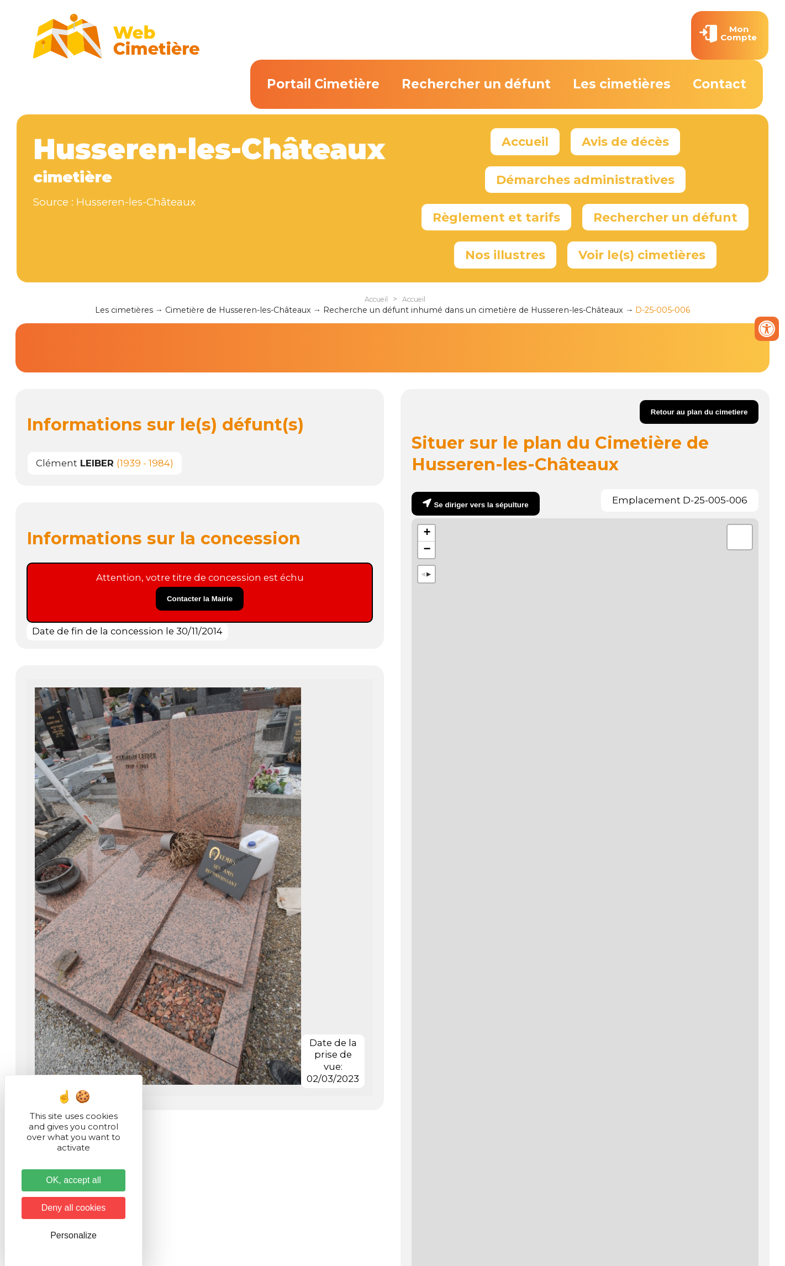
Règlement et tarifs (496, 217)
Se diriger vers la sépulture (481, 505)
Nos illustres (505, 255)
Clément (75, 463)
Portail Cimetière (323, 84)
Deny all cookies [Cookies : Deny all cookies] (73, 1207)
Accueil (525, 141)
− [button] (426, 550)
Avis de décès (625, 141)
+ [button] (426, 533)
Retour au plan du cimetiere (699, 412)
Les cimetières (622, 84)
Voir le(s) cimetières (641, 255)
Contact (719, 84)
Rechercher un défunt (476, 84)
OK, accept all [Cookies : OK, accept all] (73, 1180)
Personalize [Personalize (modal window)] (73, 1235)
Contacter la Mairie (200, 599)
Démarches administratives (585, 179)
